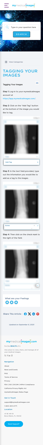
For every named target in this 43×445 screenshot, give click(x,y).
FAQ (6, 373)
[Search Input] (23, 27)
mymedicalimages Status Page (16, 392)
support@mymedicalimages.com (17, 402)
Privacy (7, 381)
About (6, 366)
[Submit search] (21, 34)
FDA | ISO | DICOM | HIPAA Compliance (19, 384)
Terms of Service (11, 377)
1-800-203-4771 (10, 406)
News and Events (11, 370)
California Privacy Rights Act (15, 388)
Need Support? (13, 424)
